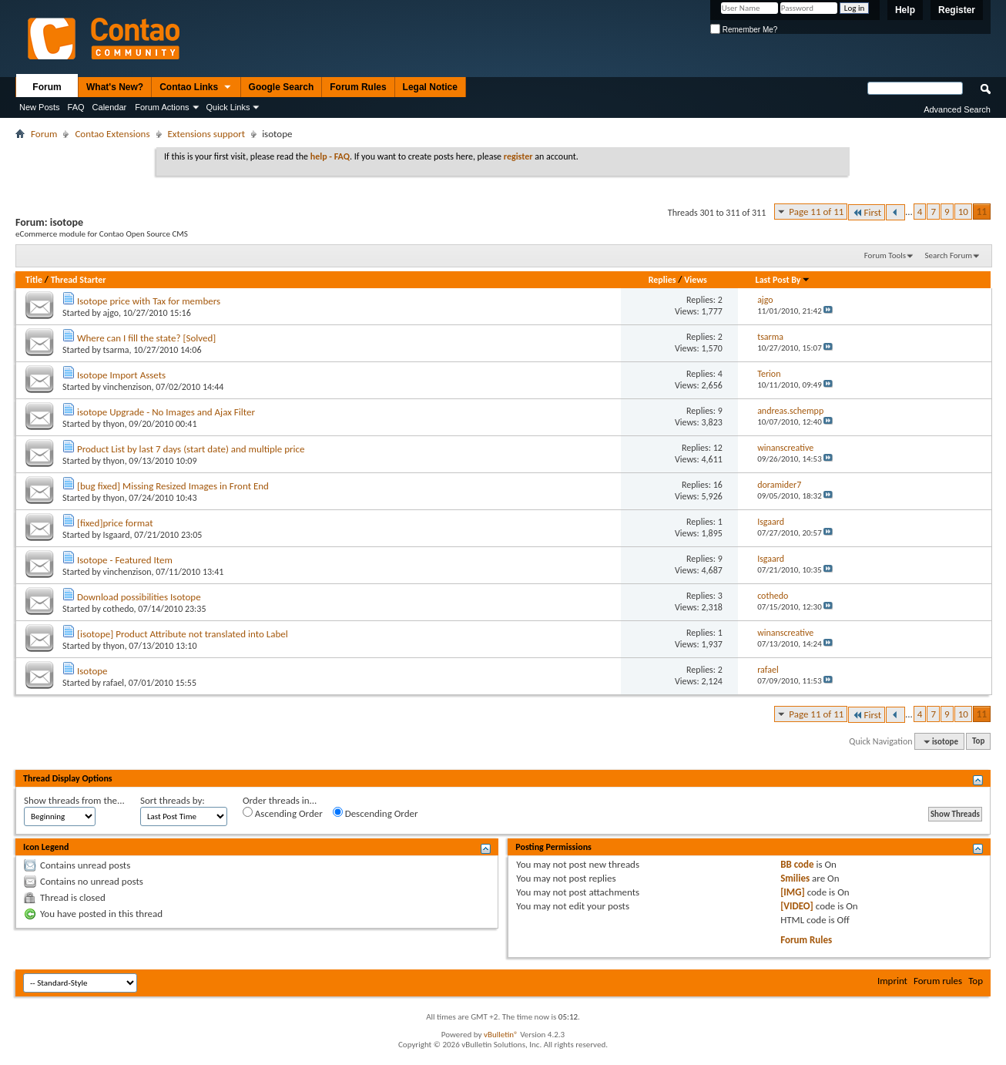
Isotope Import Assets (121, 375)
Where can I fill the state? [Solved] (146, 338)
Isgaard (116, 534)
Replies (662, 279)
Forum (46, 87)
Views (695, 279)
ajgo (111, 312)
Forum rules (938, 980)
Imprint (892, 980)
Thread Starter (78, 279)
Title (33, 279)
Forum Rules (358, 87)
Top (978, 742)
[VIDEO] (796, 906)
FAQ (76, 107)
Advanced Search (957, 109)
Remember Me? (743, 29)
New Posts (39, 107)
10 (963, 211)
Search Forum (949, 255)
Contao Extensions (112, 133)
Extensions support (207, 133)
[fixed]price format (115, 523)
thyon (114, 423)
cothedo (118, 608)
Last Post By (783, 279)
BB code (796, 864)
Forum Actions (162, 107)
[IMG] (792, 892)
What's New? (114, 87)
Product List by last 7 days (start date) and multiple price (191, 449)
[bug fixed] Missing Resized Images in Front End (173, 486)
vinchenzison (127, 386)
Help (905, 10)
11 (982, 211)
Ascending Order (283, 813)
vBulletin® (501, 1035)
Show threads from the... (74, 800)
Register (956, 10)
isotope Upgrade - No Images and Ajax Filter (166, 412)
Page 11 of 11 (816, 211)
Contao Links (195, 88)
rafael (114, 682)
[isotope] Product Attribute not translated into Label (182, 634)
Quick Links (228, 107)
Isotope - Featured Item (125, 560)
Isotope (92, 671)
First (866, 212)
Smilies (795, 878)
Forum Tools (885, 255)
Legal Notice (430, 87)
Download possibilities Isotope (139, 597)
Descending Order (375, 813)
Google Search (281, 87)
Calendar (109, 107)
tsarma (116, 349)
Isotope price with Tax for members (148, 301)
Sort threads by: (172, 800)
